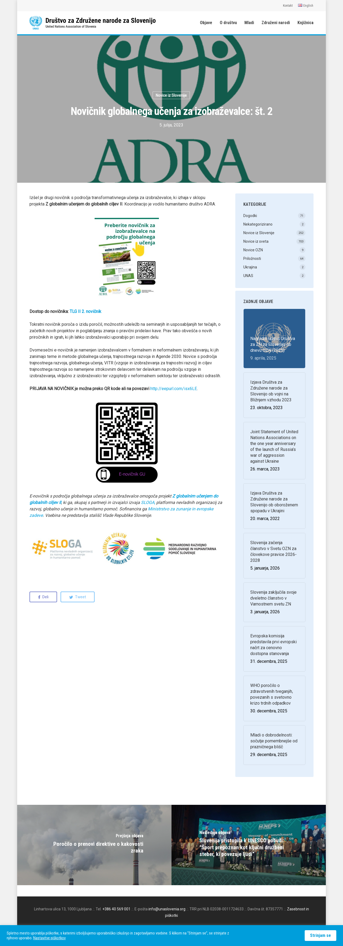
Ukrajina (250, 267)
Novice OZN (253, 250)
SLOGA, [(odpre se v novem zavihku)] (148, 502)
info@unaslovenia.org (166, 909)
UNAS (248, 276)
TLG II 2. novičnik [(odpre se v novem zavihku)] (85, 311)
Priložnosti (252, 258)
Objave (206, 23)
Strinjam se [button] (320, 935)
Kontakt (288, 6)
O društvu (228, 23)
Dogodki (250, 216)
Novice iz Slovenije (171, 95)
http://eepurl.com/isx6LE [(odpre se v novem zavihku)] (173, 388)
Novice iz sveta (256, 241)
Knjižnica (305, 23)
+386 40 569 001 (116, 909)
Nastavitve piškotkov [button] (49, 938)
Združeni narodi (276, 23)
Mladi (249, 23)
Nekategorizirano (258, 224)
